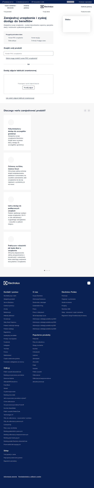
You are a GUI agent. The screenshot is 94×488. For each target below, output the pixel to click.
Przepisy (64, 305)
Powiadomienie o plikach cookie (29, 477)
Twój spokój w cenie (37, 2)
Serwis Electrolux (9, 302)
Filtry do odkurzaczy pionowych (13, 421)
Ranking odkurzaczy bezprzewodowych (16, 434)
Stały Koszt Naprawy (10, 322)
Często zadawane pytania (12, 358)
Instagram (7, 345)
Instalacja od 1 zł (7, 2)
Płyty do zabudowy (39, 342)
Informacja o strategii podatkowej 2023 (44, 319)
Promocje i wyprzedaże (84, 2)
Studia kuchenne (67, 302)
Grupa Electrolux (38, 295)
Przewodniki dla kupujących (12, 444)
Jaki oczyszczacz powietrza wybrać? (15, 398)
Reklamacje (7, 312)
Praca (34, 309)
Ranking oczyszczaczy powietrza (14, 375)
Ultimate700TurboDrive (10, 381)
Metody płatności (9, 315)
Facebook (7, 342)
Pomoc (6, 352)
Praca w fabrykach (38, 312)
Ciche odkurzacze (9, 401)
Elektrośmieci (7, 355)
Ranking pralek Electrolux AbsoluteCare (15, 441)
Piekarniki (35, 338)
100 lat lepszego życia (39, 315)
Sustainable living (38, 305)
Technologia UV (8, 414)
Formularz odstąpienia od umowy (14, 362)
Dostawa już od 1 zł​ (22, 2)
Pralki (34, 365)
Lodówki (35, 355)
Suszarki (35, 368)
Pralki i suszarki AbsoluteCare (12, 371)
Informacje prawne (10, 477)
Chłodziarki (36, 352)
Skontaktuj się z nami (10, 295)
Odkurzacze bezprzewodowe (42, 378)
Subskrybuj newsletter (10, 335)
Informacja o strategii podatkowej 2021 (44, 325)
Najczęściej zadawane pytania (13, 457)
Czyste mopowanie (9, 391)
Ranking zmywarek (9, 395)
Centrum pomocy (9, 305)
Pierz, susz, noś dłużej (10, 428)
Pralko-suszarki (37, 371)
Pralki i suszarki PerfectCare (12, 411)
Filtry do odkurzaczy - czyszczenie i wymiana (17, 418)
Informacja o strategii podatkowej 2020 (44, 329)
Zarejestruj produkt (9, 299)
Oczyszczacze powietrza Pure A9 (14, 405)
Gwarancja (7, 319)
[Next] (88, 110)
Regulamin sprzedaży (10, 461)
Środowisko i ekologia (39, 302)
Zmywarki (36, 362)
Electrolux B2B (66, 309)
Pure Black (7, 385)
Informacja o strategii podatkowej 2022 (44, 322)
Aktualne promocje (38, 381)
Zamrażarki (36, 358)
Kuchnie (35, 348)
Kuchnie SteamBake (10, 408)
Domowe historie (9, 378)
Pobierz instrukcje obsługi (11, 325)
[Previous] (85, 110)
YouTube (6, 348)
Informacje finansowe (39, 299)
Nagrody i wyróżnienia (68, 299)
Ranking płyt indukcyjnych (11, 438)
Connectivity (7, 424)
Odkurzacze (36, 375)
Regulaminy (7, 332)
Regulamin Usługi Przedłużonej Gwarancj (74, 315)
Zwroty (6, 309)
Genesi (6, 388)
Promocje (64, 295)
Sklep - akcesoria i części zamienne (72, 312)
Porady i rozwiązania (10, 338)
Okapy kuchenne (38, 345)
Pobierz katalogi (9, 329)
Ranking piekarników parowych (13, 431)
